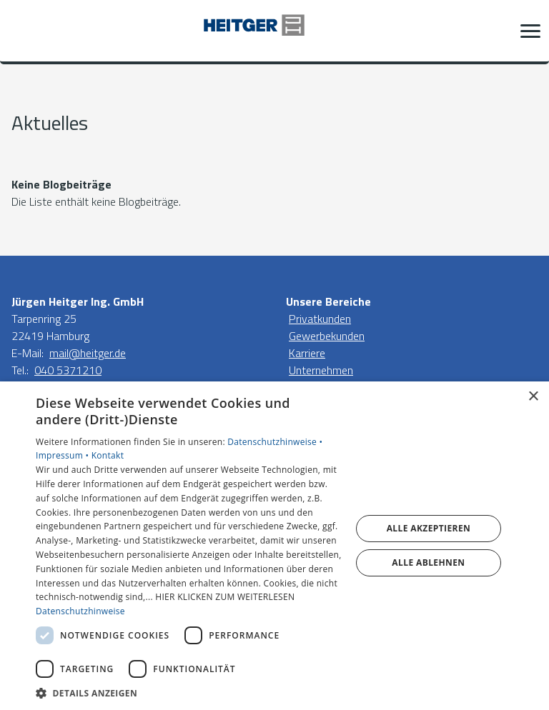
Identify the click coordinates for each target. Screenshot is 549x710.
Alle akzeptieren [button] (429, 528)
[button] (530, 31)
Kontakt (108, 455)
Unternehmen (321, 370)
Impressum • (64, 455)
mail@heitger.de (87, 352)
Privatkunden (320, 318)
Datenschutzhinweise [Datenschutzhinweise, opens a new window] (80, 611)
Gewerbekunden (327, 335)
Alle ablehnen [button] (428, 562)
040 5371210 (68, 370)
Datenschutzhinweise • (274, 442)
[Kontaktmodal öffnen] (20, 31)
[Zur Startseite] (274, 30)
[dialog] (274, 545)
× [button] (533, 396)
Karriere (307, 352)
